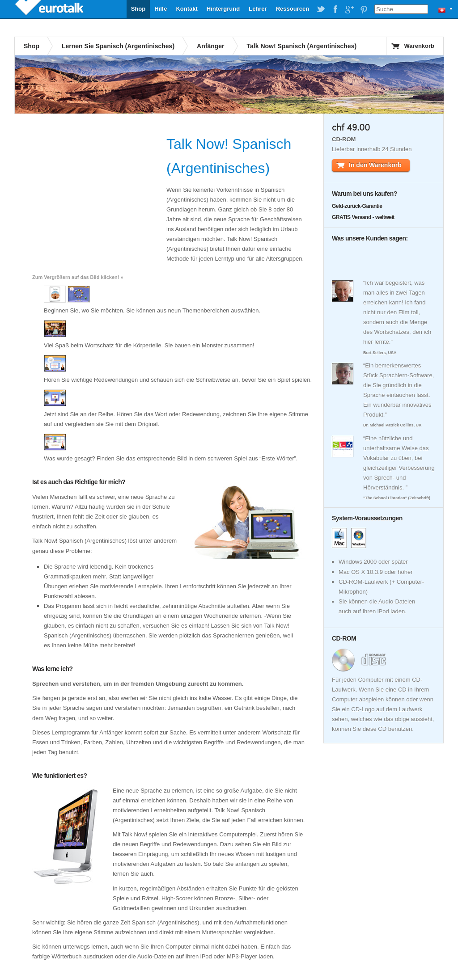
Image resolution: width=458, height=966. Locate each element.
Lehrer (258, 8)
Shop (138, 8)
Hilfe (160, 8)
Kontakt (186, 8)
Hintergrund (223, 8)
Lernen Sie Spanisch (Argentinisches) (118, 46)
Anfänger (210, 46)
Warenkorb (419, 45)
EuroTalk (50, 9)
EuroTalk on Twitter (321, 9)
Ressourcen (292, 8)
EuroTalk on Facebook (335, 9)
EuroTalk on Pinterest (363, 9)
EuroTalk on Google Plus (349, 9)
